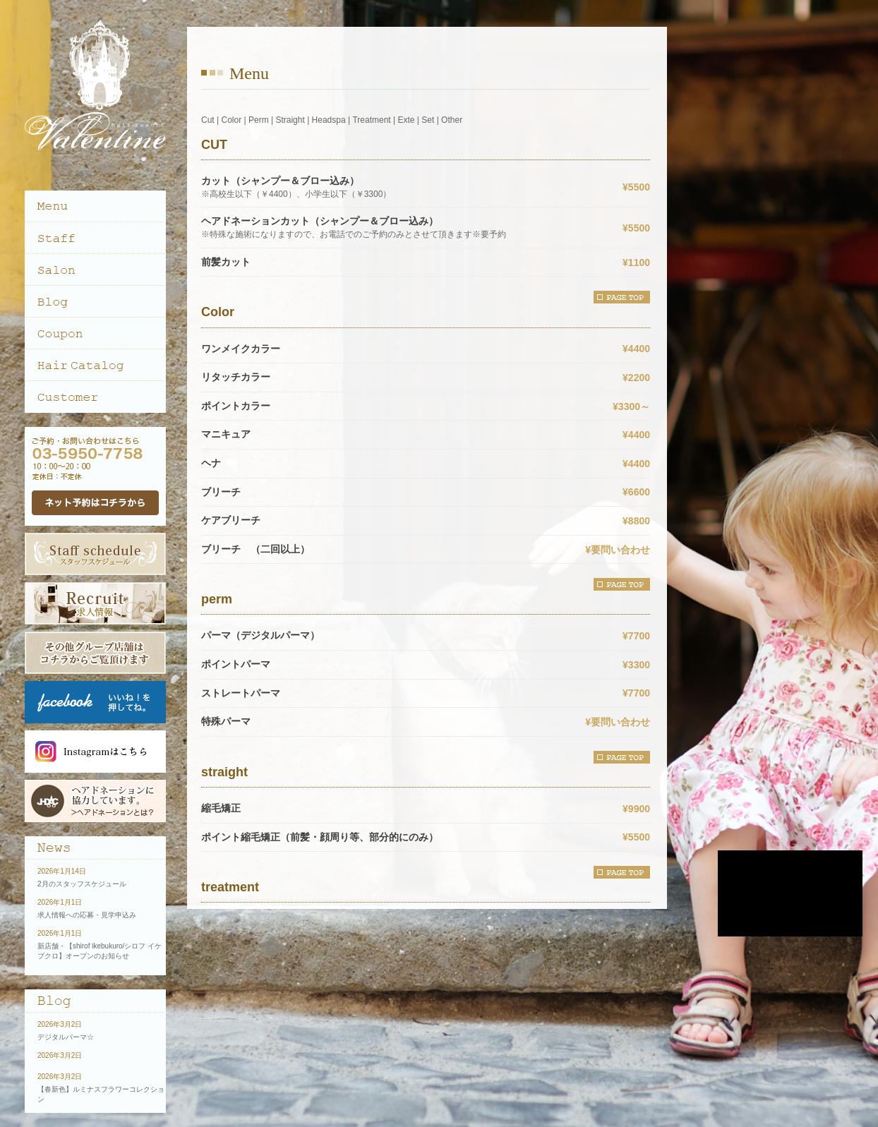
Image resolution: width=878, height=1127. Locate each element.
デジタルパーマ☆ (65, 1037)
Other (451, 120)
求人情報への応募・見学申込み (86, 915)
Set (427, 120)
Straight (289, 120)
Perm (258, 120)
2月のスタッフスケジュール (81, 884)
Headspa (329, 120)
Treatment (371, 120)
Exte (405, 120)
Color (231, 120)
